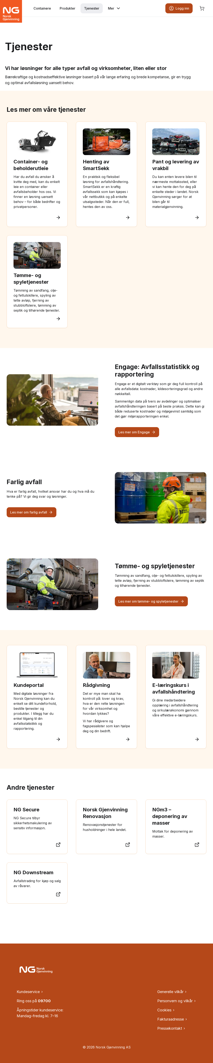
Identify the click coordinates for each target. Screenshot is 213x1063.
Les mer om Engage (137, 432)
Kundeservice (30, 992)
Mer (114, 8)
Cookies (166, 1010)
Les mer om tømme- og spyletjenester (151, 601)
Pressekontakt (171, 1028)
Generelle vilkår (172, 992)
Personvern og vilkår (176, 1001)
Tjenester (91, 8)
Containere (42, 8)
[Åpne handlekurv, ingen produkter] (202, 8)
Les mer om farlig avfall (31, 512)
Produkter (67, 8)
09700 (44, 1001)
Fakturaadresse (172, 1019)
